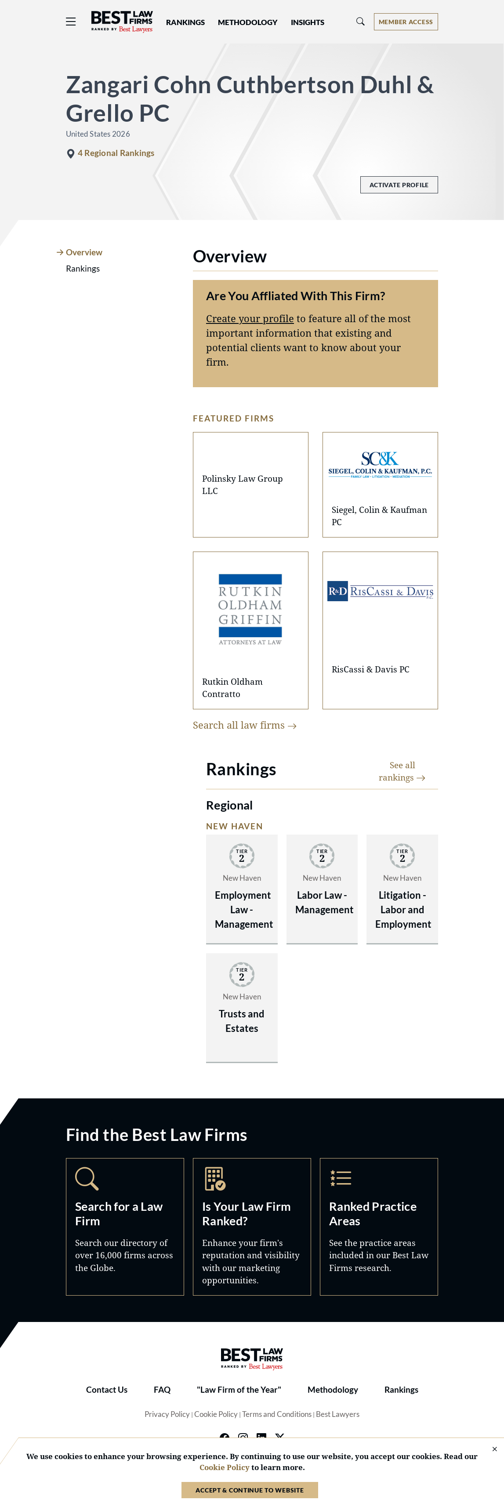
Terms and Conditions (277, 1414)
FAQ (162, 1389)
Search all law (245, 725)
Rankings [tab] (83, 268)
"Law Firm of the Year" (239, 1389)
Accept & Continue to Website (250, 1490)
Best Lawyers (337, 1414)
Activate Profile (399, 185)
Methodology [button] (248, 22)
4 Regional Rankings (116, 153)
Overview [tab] (84, 252)
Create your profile (250, 318)
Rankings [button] (185, 22)
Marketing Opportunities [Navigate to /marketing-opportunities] (252, 1226)
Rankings (401, 1389)
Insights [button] (307, 22)
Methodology (333, 1389)
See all (402, 771)
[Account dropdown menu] (406, 21)
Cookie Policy (216, 1414)
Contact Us (106, 1389)
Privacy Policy (167, 1414)
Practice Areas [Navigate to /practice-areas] (379, 1226)
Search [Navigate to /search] (125, 1226)
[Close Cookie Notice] (489, 1450)
